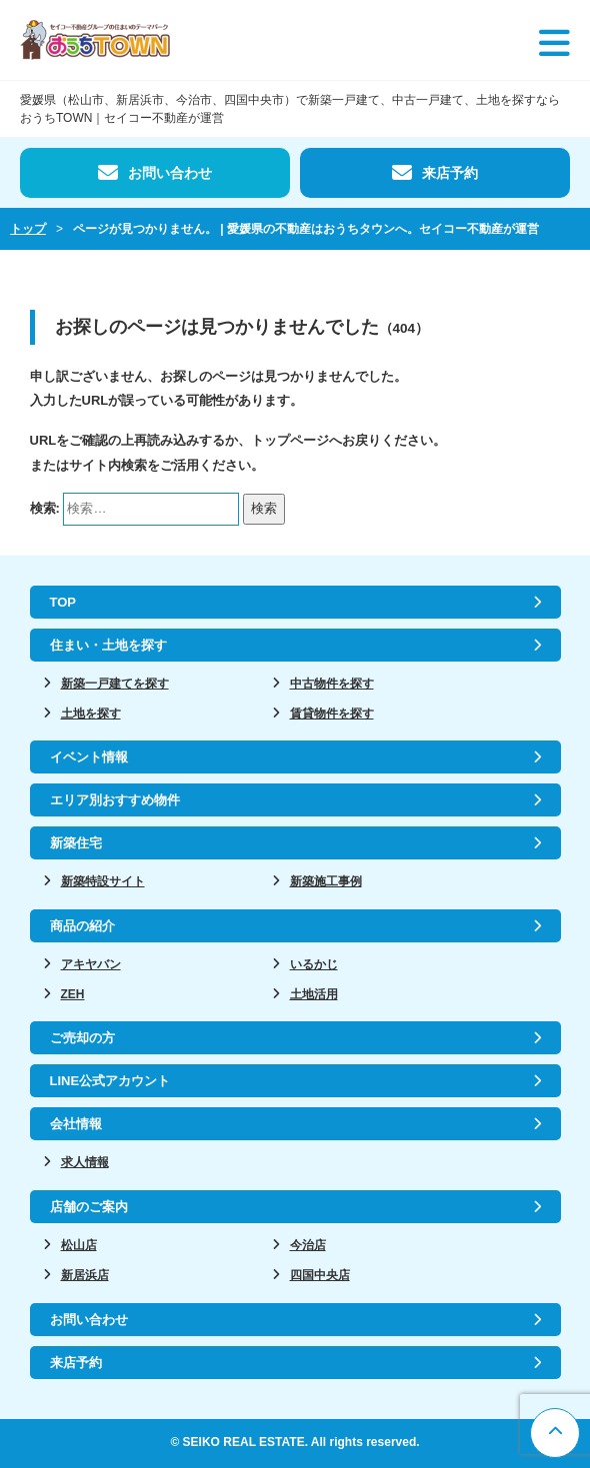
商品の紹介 (82, 925)
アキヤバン (91, 964)
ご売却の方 (82, 1037)
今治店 (308, 1245)
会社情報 (76, 1123)
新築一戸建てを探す (115, 684)
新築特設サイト (103, 881)
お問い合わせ (170, 173)
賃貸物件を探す (332, 714)
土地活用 (314, 994)
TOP (63, 602)
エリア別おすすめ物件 (115, 799)
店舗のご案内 (89, 1206)
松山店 (79, 1245)
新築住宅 (76, 842)
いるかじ (314, 964)
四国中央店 (320, 1275)
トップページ (290, 440)
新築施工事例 (326, 881)
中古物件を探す (332, 684)
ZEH (73, 994)
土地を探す (91, 714)
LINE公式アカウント (110, 1080)
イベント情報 (89, 756)
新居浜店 (85, 1275)
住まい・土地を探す (108, 645)
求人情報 (85, 1162)
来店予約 (450, 173)
